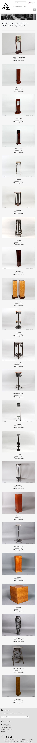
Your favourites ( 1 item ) (19, 6)
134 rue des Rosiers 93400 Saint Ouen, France (7, 728)
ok (27, 716)
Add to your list (19, 60)
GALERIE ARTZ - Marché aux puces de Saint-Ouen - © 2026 (18, 740)
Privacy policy (28, 741)
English (32, 3)
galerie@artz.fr (6, 724)
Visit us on (3, 737)
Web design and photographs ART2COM (15, 741)
